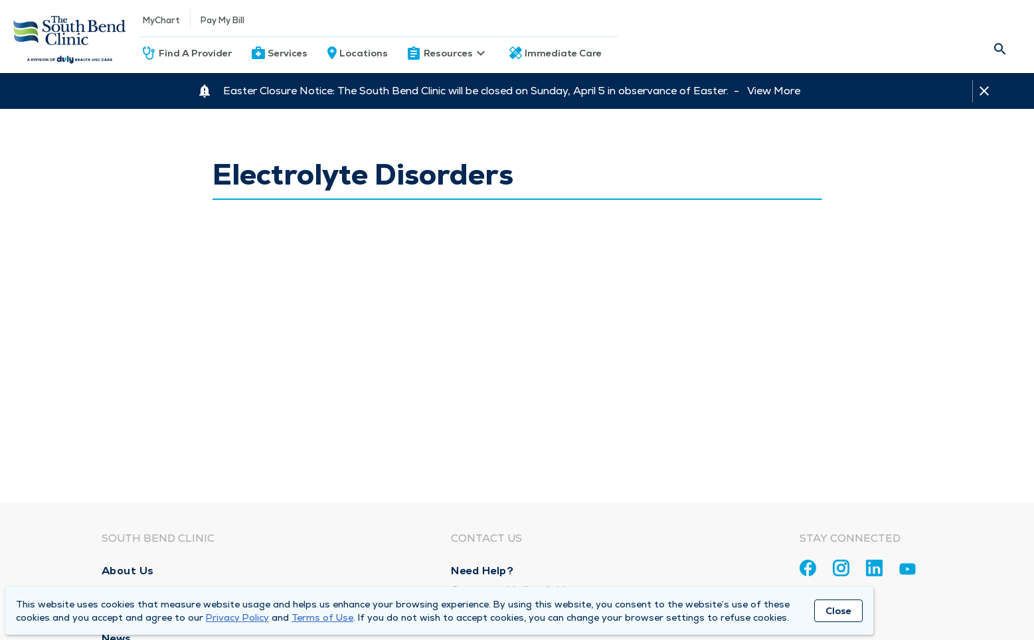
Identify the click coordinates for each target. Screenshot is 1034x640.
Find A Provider (195, 53)
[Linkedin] (874, 568)
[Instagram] (841, 568)
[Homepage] (69, 36)
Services (287, 53)
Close (838, 611)
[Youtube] (907, 571)
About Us (128, 571)
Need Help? (482, 571)
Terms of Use (322, 617)
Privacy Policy (237, 617)
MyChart (161, 20)
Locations (363, 53)
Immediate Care (563, 53)
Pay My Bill (222, 20)
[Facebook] (808, 568)
